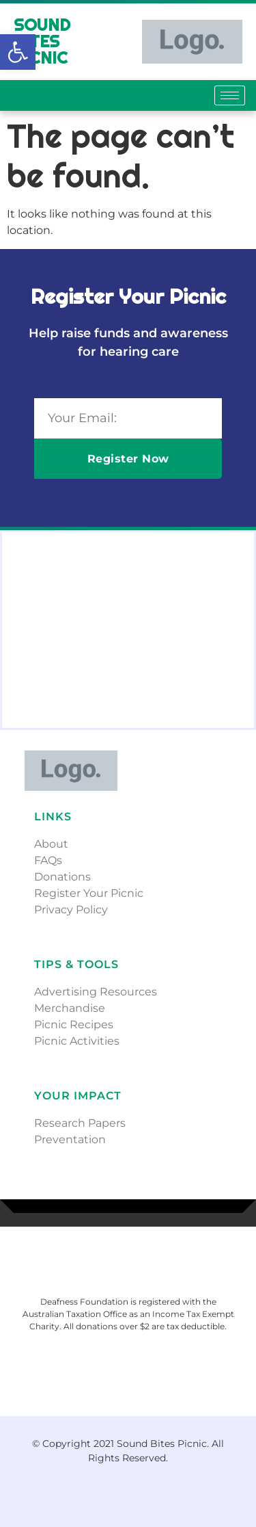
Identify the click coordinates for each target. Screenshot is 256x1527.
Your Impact (78, 1095)
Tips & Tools (76, 964)
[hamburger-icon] (229, 95)
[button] (17, 52)
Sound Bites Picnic (42, 41)
